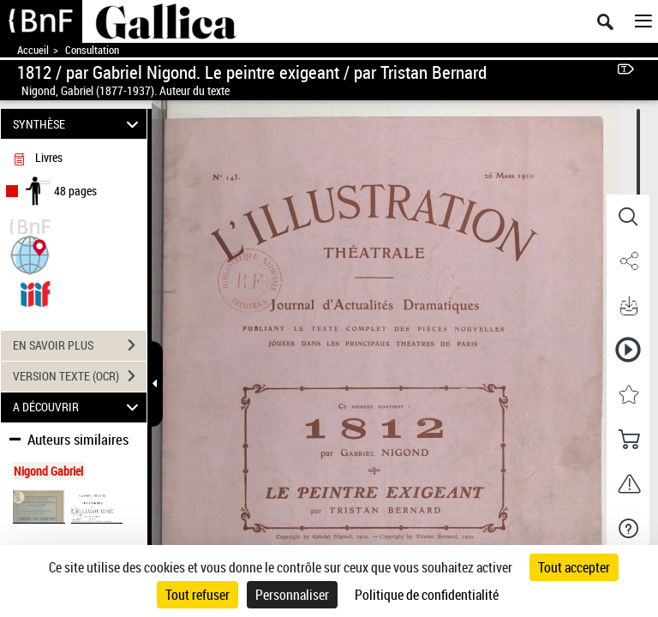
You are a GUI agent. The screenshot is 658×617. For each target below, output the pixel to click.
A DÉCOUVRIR (78, 407)
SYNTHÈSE (78, 124)
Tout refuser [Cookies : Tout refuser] (197, 594)
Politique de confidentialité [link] (427, 594)
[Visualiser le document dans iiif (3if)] (35, 292)
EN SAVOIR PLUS (80, 345)
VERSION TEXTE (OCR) (80, 376)
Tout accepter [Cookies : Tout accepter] (574, 567)
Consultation (92, 50)
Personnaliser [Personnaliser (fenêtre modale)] (292, 594)
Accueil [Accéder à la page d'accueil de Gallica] (33, 50)
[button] (30, 253)
